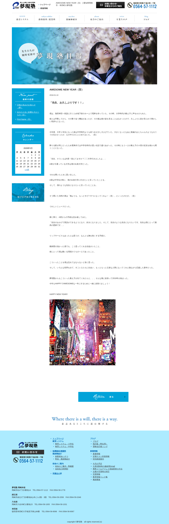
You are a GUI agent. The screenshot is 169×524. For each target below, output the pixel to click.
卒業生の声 (57, 473)
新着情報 (96, 454)
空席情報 (96, 474)
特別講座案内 (98, 459)
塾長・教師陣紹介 (62, 459)
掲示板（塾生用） (100, 444)
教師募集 (96, 480)
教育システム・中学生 (64, 446)
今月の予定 (97, 464)
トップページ (58, 439)
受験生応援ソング (100, 446)
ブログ (95, 441)
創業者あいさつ (61, 456)
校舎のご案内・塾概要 (64, 466)
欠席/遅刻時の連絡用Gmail (104, 466)
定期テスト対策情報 (101, 456)
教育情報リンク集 (100, 477)
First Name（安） (24, 119)
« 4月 (27, 170)
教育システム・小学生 (64, 444)
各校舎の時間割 (61, 469)
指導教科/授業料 (59, 451)
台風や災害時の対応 (101, 471)
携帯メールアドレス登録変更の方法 (107, 469)
